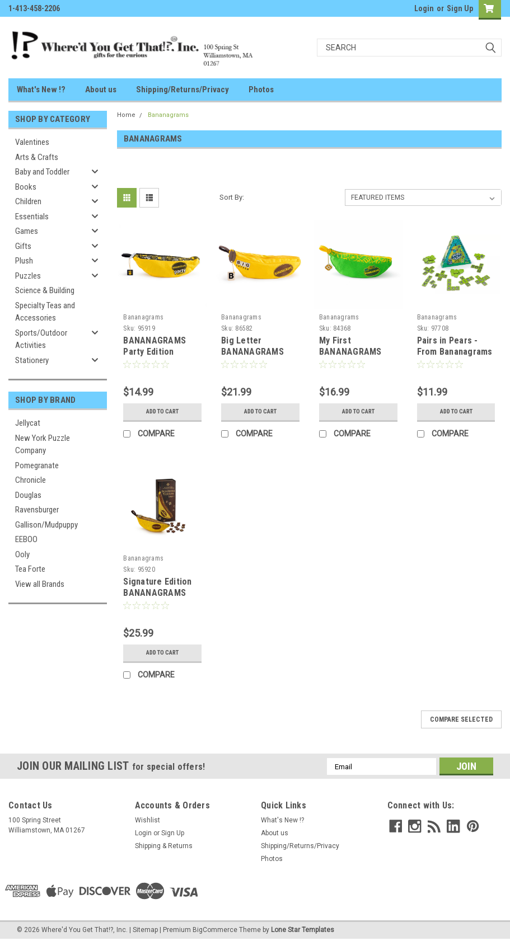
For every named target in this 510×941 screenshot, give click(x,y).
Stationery (32, 360)
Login (424, 8)
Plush (24, 261)
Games (26, 231)
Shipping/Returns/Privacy (182, 89)
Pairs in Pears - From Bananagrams (455, 346)
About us (100, 89)
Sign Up (460, 8)
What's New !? (41, 89)
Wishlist (147, 820)
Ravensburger (37, 510)
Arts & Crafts (36, 157)
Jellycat (27, 423)
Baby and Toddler (42, 172)
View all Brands (39, 584)
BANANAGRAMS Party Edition (154, 346)
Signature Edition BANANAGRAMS (157, 587)
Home (126, 115)
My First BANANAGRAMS (350, 346)
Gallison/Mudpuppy (46, 525)
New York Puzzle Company (42, 444)
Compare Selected (461, 719)
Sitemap (145, 930)
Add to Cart (162, 411)
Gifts (23, 246)
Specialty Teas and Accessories (45, 311)
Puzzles (28, 276)
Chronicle (30, 480)
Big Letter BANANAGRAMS (252, 346)
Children (28, 201)
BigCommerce (215, 930)
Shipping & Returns (164, 846)
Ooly (22, 554)
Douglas (28, 495)
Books (25, 187)
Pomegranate (37, 465)
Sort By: (231, 197)
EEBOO (26, 539)
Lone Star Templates (302, 930)
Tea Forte (30, 569)
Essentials (32, 216)
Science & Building (44, 290)
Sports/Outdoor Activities (41, 339)
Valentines (32, 142)
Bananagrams (168, 115)
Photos (261, 89)
